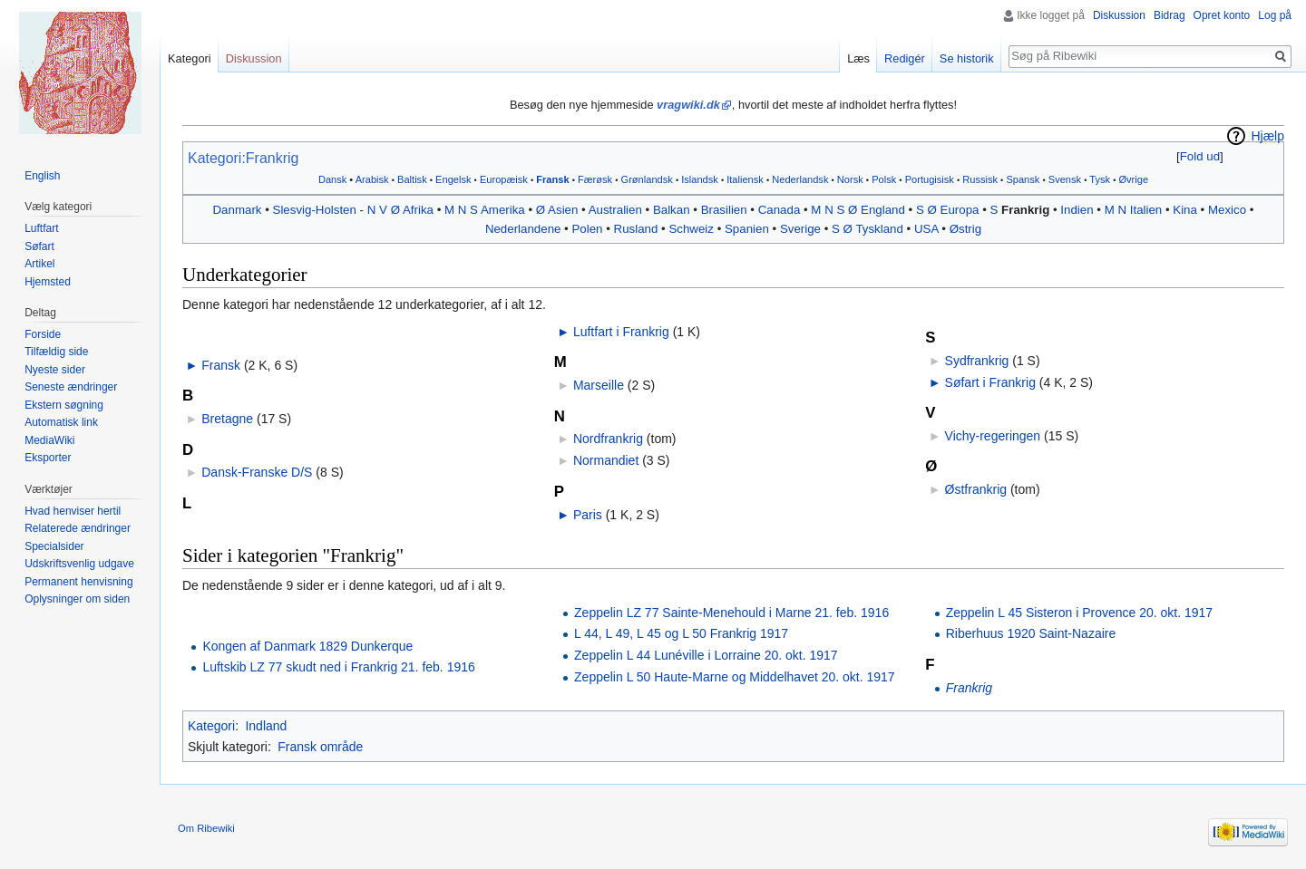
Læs (858, 58)
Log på (1274, 15)
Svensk (1064, 179)
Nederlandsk (800, 179)
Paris (587, 514)
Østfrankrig (976, 489)
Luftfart (41, 228)
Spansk (1022, 179)
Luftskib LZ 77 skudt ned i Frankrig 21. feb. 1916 (338, 667)
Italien (1146, 210)
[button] (1199, 156)
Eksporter (47, 457)
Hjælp (1267, 136)
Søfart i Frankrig (990, 382)
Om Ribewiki (206, 828)
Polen (586, 229)
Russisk (980, 179)
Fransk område (320, 746)
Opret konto (1222, 15)
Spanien (747, 229)
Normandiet (605, 460)
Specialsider (53, 546)
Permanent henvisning (78, 581)
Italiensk (745, 179)
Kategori (211, 726)
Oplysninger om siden (77, 599)
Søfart (39, 246)
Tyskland (878, 229)
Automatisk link (61, 422)
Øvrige (1133, 179)
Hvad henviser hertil (72, 511)
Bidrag (1169, 15)
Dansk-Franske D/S (256, 472)
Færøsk (595, 179)
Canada (779, 210)
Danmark (237, 210)
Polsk (884, 179)
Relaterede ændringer (77, 528)
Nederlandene (523, 229)
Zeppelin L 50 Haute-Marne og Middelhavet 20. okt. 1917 (734, 677)
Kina (1185, 210)
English (42, 175)
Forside (42, 334)
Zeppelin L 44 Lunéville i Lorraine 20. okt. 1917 (706, 655)
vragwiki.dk (688, 104)
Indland (266, 726)
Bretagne (227, 418)
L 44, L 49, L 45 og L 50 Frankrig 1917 (681, 633)
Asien (563, 210)
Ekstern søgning (63, 405)
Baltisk (412, 179)
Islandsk (699, 179)
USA (926, 229)
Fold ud (1200, 156)
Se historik (967, 58)
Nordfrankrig (608, 438)
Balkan (671, 210)
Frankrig (1025, 210)
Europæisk (504, 179)
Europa (960, 210)
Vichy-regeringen (993, 436)
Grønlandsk (647, 179)
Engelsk (453, 179)
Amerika (503, 210)
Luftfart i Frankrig (621, 331)
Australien (615, 210)
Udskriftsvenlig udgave (79, 563)
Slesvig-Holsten (314, 210)
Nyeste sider (54, 369)
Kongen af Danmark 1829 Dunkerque (307, 646)
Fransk (552, 179)
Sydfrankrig (977, 360)
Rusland (636, 229)
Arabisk (372, 179)
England (883, 210)
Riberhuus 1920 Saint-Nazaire (1031, 633)
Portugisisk (929, 179)
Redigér (904, 58)
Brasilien (724, 210)
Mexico (1227, 210)
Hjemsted (47, 281)
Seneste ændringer (70, 387)
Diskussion (1119, 15)
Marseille (598, 385)
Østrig (965, 229)
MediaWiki (49, 440)
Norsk (850, 179)
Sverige (800, 229)
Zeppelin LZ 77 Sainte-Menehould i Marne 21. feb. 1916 (731, 612)
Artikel (39, 263)
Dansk (332, 179)
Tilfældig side (56, 351)
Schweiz (691, 229)
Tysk (1099, 179)
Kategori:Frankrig (243, 158)
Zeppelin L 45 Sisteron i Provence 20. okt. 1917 (1079, 612)
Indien (1076, 210)
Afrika (418, 210)
